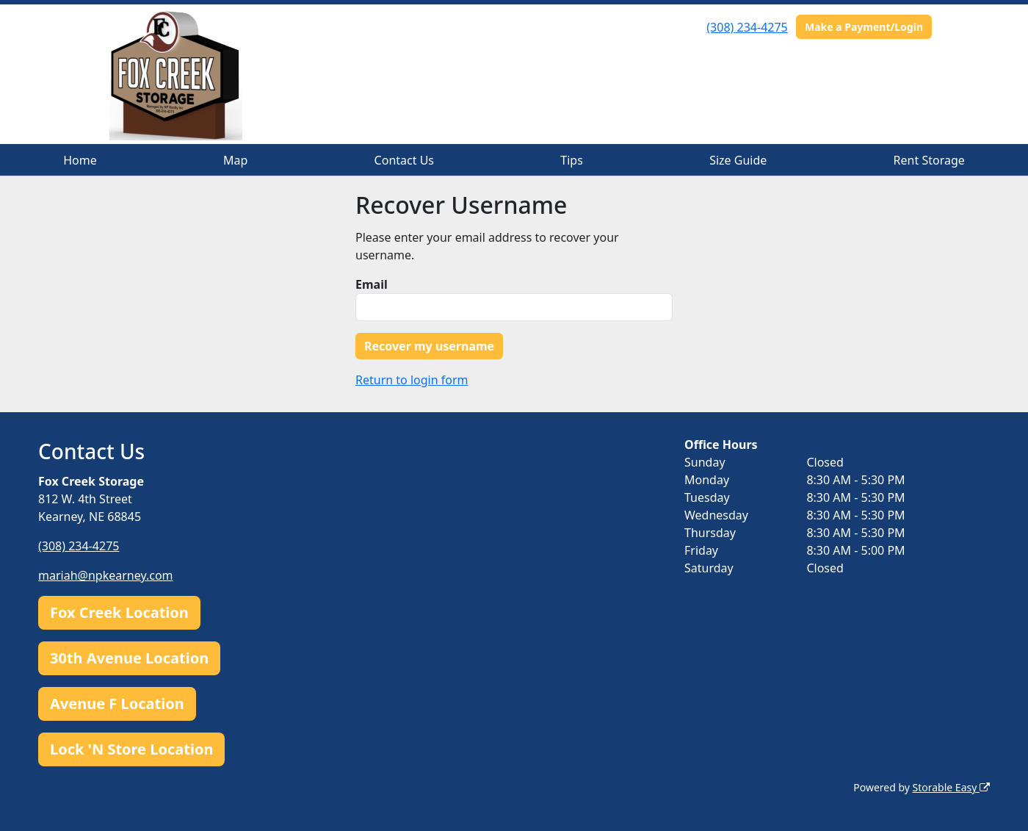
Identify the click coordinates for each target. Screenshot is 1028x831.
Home (80, 160)
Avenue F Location (117, 703)
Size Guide (738, 160)
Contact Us (404, 160)
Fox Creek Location (119, 612)
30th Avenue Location (129, 658)
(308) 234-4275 (746, 27)
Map (235, 160)
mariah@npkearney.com (105, 575)
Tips (571, 160)
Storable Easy (951, 787)
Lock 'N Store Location (131, 749)
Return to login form (411, 380)
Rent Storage (929, 160)
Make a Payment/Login (864, 27)
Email (371, 284)
